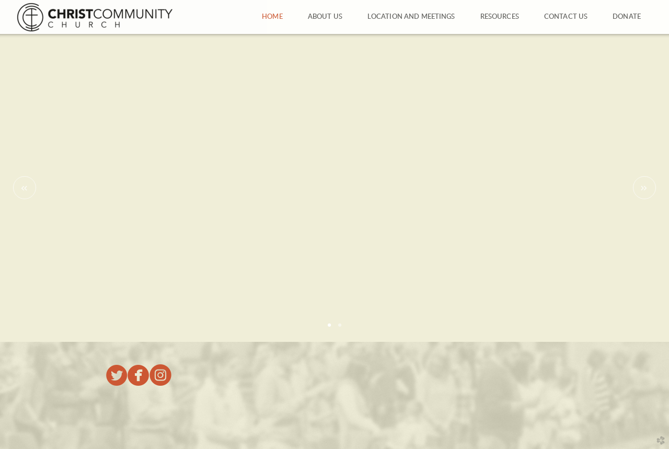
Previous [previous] (24, 187)
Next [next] (644, 187)
